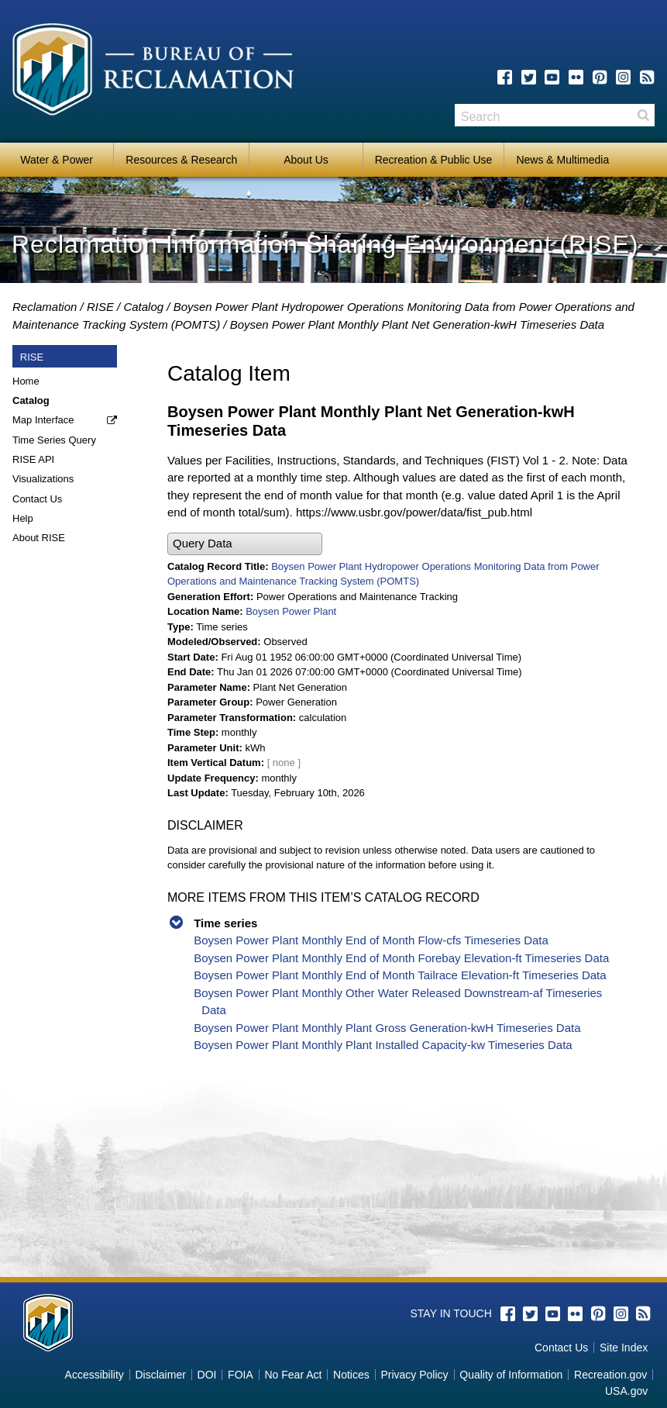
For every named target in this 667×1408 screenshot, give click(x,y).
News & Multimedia (562, 160)
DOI (207, 1374)
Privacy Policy (414, 1374)
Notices (351, 1374)
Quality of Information (510, 1374)
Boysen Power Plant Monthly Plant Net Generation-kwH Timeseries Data (417, 324)
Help (22, 518)
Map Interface (43, 420)
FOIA (240, 1374)
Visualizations (43, 479)
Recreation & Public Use (434, 160)
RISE (100, 306)
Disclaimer (161, 1374)
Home (26, 381)
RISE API (33, 459)
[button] (244, 544)
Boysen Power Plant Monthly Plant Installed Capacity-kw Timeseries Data (383, 1044)
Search (643, 115)
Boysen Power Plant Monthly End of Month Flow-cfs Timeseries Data (371, 940)
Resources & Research (181, 160)
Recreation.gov (610, 1374)
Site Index (624, 1347)
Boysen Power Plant (291, 611)
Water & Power (56, 160)
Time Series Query (54, 440)
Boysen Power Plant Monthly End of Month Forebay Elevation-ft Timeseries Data (401, 958)
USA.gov (626, 1391)
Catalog (143, 306)
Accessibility (94, 1374)
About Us (306, 160)
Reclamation (44, 306)
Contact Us (37, 499)
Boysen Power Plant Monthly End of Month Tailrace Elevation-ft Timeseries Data (400, 975)
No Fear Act (292, 1374)
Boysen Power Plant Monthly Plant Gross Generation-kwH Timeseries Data (387, 1027)
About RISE (38, 538)
